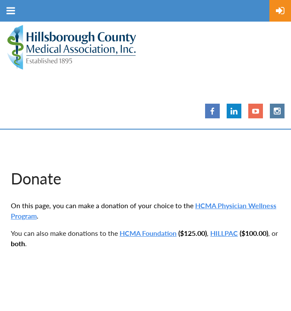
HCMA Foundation (148, 233)
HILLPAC (224, 233)
